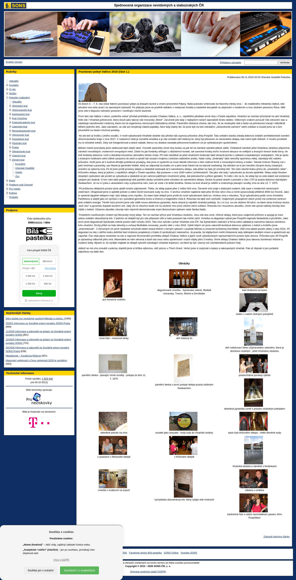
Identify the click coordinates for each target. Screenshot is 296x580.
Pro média (14, 188)
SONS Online (171, 552)
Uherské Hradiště (24, 168)
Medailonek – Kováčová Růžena (23, 355)
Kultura (13, 193)
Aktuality (13, 81)
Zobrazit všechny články (277, 536)
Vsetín (18, 172)
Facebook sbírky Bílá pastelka (145, 552)
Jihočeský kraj (20, 105)
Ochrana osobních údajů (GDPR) (148, 571)
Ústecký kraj (18, 155)
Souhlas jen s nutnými (41, 570)
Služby (12, 93)
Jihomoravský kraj (22, 110)
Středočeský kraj (21, 151)
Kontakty (14, 85)
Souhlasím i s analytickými (79, 570)
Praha (15, 147)
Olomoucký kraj (20, 134)
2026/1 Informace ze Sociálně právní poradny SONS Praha (38, 323)
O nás (12, 89)
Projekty (13, 197)
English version (14, 62)
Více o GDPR (61, 559)
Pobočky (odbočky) (19, 97)
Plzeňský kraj (19, 143)
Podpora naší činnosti (21, 184)
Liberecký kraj (19, 126)
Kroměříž (20, 164)
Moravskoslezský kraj (23, 130)
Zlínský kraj (18, 159)
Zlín (17, 176)
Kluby (12, 180)
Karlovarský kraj (20, 114)
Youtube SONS (188, 552)
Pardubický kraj (20, 139)
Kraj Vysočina (19, 118)
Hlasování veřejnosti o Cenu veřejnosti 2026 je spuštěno (36, 360)
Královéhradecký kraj (23, 122)
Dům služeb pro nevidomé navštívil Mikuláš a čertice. (35, 318)
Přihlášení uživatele (230, 62)
